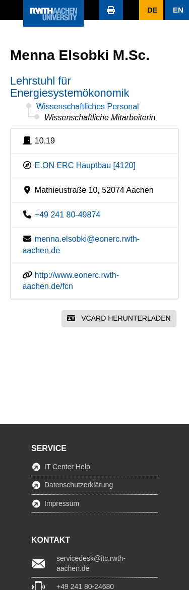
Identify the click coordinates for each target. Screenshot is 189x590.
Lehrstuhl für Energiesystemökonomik (69, 87)
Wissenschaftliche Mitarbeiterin (99, 117)
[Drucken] (111, 10)
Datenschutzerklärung (78, 485)
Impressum (61, 503)
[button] (12, 10)
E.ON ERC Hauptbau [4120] (85, 165)
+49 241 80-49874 (67, 214)
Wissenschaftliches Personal (87, 106)
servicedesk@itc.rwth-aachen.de (90, 563)
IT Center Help (67, 467)
